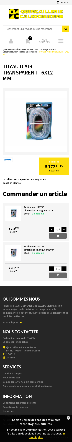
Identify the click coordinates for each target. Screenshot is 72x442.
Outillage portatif (48, 49)
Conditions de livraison (16, 407)
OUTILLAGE (33, 49)
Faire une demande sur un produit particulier (27, 386)
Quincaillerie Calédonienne (36, 12)
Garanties (8, 411)
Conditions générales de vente (19, 402)
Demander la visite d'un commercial (23, 381)
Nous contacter (11, 377)
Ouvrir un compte (12, 373)
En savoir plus (12, 322)
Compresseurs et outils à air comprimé (20, 52)
